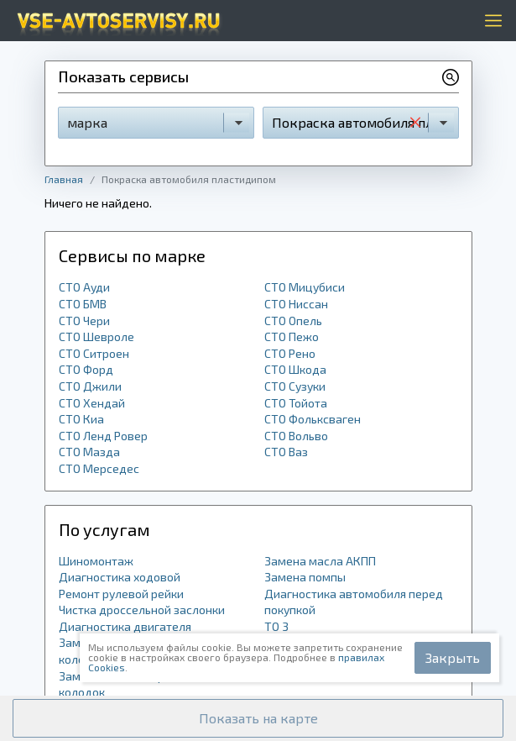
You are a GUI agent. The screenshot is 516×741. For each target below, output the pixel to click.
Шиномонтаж (96, 561)
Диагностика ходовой (119, 577)
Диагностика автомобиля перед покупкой (353, 602)
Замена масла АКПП (320, 561)
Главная (63, 179)
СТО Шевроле (96, 336)
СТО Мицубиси (304, 287)
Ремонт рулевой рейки (121, 593)
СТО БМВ (83, 304)
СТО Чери (84, 320)
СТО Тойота (295, 403)
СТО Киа (81, 419)
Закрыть (452, 657)
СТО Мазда (89, 451)
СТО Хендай (92, 403)
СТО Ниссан (296, 304)
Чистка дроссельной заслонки (142, 609)
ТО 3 (276, 626)
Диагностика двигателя (125, 626)
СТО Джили (90, 386)
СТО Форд (86, 369)
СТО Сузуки (295, 386)
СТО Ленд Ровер (103, 435)
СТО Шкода (295, 369)
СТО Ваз (286, 451)
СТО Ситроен (94, 353)
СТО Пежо (291, 336)
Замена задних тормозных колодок (132, 684)
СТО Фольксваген (312, 419)
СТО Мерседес (99, 468)
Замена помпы (305, 577)
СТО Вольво (296, 435)
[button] (258, 718)
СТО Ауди (84, 287)
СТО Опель (293, 320)
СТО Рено (289, 353)
